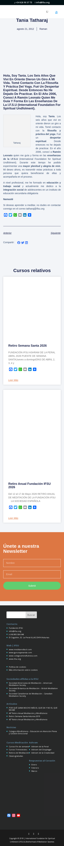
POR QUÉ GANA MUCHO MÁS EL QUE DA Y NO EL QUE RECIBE (33, 708)
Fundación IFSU (16, 628)
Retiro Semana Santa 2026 (27, 345)
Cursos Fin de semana (19, 746)
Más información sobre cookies (23, 670)
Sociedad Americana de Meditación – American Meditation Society (30, 684)
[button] (19, 243)
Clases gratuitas (16, 756)
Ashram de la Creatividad (42, 752)
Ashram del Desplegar (41, 749)
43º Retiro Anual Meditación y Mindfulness (28, 719)
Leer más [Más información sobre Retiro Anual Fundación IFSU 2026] (13, 518)
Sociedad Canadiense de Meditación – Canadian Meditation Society (30, 694)
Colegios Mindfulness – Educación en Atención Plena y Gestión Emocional (33, 732)
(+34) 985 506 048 (16, 634)
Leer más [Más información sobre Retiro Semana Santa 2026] (13, 380)
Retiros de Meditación (19, 752)
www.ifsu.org (15, 659)
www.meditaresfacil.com (20, 649)
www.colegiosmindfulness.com (23, 655)
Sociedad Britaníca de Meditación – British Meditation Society (33, 689)
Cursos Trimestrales (18, 749)
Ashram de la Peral (40, 746)
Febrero (35, 768)
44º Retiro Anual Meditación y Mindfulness (28, 713)
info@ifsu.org (15, 631)
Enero (34, 764)
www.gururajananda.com (20, 652)
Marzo (34, 771)
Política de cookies (17, 667)
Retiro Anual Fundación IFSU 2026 (29, 485)
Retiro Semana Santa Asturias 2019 (24, 716)
